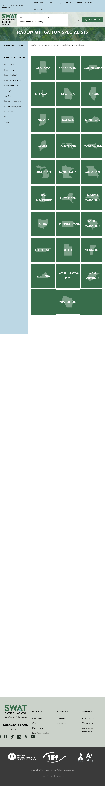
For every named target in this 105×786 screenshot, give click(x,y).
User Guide (8, 111)
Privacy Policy (46, 776)
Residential (37, 718)
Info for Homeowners (12, 101)
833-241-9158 (89, 718)
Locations (78, 2)
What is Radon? (39, 2)
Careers (68, 2)
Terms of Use (59, 776)
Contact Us (87, 723)
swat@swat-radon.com (88, 729)
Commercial (38, 17)
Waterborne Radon (11, 116)
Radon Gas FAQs (11, 75)
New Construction (28, 21)
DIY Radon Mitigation (12, 106)
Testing (40, 21)
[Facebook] (5, 736)
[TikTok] (12, 736)
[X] (26, 736)
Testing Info (8, 90)
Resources (89, 2)
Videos (51, 2)
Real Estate (37, 728)
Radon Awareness (11, 85)
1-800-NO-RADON (6, 23)
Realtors (48, 17)
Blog (59, 2)
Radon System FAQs (12, 80)
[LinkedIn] (19, 736)
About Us (61, 723)
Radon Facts (9, 69)
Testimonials (38, 9)
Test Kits (7, 95)
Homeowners (25, 17)
